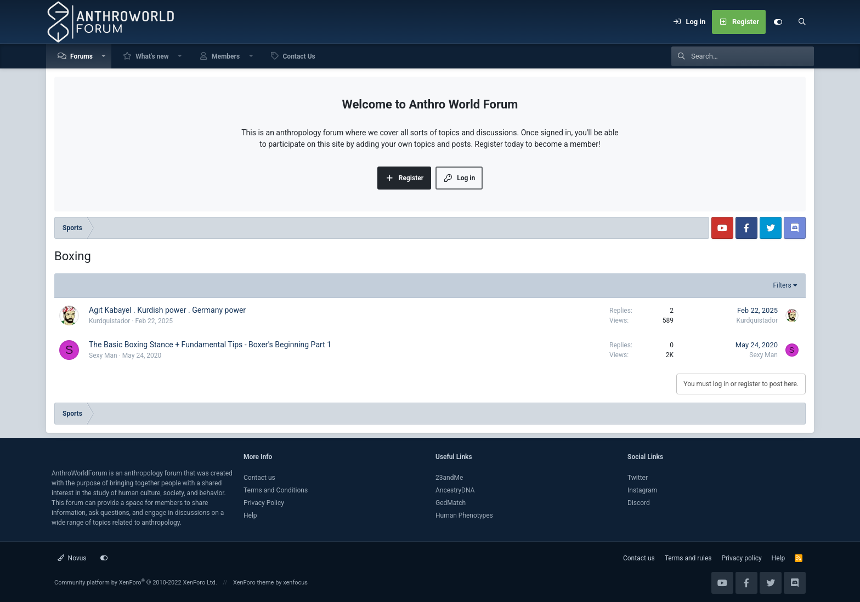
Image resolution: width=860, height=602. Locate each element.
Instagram (642, 490)
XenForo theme (253, 582)
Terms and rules (688, 558)
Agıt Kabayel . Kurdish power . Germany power (167, 310)
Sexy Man (103, 355)
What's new (151, 56)
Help (250, 515)
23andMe (449, 477)
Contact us (259, 477)
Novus (72, 558)
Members (226, 56)
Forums (81, 56)
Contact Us (299, 56)
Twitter (637, 477)
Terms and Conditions (276, 490)
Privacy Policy (264, 503)
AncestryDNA (454, 490)
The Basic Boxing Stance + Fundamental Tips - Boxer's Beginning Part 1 (210, 344)
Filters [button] (782, 285)
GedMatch (450, 503)
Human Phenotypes (464, 515)
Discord (638, 503)
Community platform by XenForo (135, 582)
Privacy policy (741, 558)
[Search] (802, 22)
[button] (104, 56)
